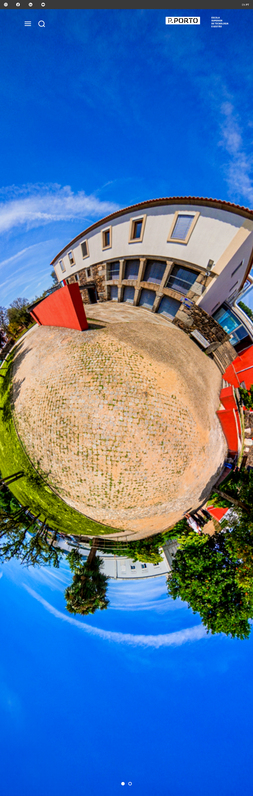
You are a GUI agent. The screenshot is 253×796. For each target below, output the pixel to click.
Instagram (5, 4)
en (243, 4)
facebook (18, 4)
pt (247, 4)
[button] (123, 783)
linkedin (30, 4)
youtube (43, 4)
